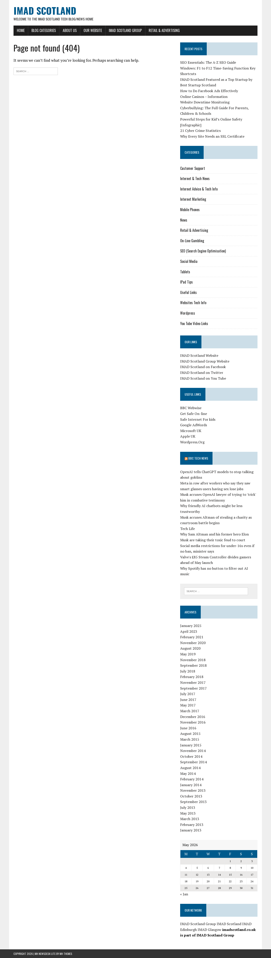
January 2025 (190, 625)
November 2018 (193, 659)
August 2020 (190, 648)
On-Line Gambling (192, 240)
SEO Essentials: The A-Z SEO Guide (208, 62)
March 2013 (189, 818)
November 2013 (193, 790)
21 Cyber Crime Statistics (200, 130)
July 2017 (187, 693)
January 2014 (190, 784)
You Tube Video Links (194, 323)
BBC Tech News (198, 458)
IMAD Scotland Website (199, 355)
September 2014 (193, 762)
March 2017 (189, 710)
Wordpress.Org (192, 442)
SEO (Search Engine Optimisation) (203, 251)
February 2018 (191, 676)
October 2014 (191, 756)
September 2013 (193, 801)
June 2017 (188, 699)
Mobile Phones (190, 209)
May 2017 (188, 705)
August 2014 (190, 767)
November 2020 (193, 642)
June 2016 (188, 728)
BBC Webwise (190, 408)
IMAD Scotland (229, 923)
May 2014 (188, 773)
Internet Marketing (193, 199)
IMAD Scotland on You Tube (203, 378)
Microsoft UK (190, 430)
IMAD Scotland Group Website (204, 361)
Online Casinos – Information (204, 96)
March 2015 (189, 739)
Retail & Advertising (164, 30)
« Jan (184, 894)
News (183, 220)
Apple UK (187, 436)
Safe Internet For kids (197, 419)
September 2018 (193, 665)
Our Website (93, 30)
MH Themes (66, 954)
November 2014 (193, 750)
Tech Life (187, 528)
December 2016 (192, 716)
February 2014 (191, 779)
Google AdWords (193, 424)
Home (21, 30)
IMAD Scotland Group (125, 30)
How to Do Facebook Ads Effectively (209, 90)
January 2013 (190, 830)
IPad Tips (186, 282)
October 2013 (191, 796)
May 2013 (188, 813)
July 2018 (187, 671)
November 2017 (193, 682)
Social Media (188, 261)
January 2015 (190, 745)
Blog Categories (43, 30)
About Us (70, 30)
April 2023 (188, 631)
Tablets (185, 271)
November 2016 (193, 722)
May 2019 (188, 654)
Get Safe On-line (193, 413)
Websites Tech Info (193, 302)
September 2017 (193, 688)
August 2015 (190, 733)
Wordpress (187, 313)
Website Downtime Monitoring (205, 102)
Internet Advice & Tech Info (199, 189)
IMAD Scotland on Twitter (201, 372)
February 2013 (191, 824)
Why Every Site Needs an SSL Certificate (212, 136)
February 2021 (191, 637)
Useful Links (188, 292)
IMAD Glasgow (209, 929)
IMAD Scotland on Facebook (203, 367)
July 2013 (187, 807)
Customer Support (192, 168)
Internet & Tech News (195, 178)
